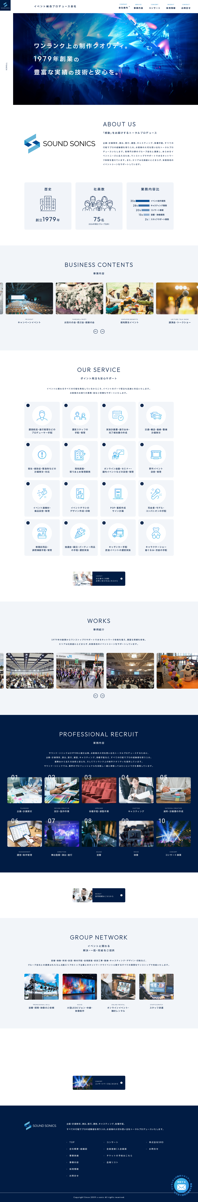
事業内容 (74, 1179)
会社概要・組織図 (78, 1165)
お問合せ (74, 1192)
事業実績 (74, 1172)
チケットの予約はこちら (120, 1172)
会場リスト (112, 1179)
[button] (94, 331)
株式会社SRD (156, 1159)
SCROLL (6, 66)
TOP (72, 1159)
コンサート (112, 1159)
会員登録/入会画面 (117, 1165)
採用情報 (74, 1186)
